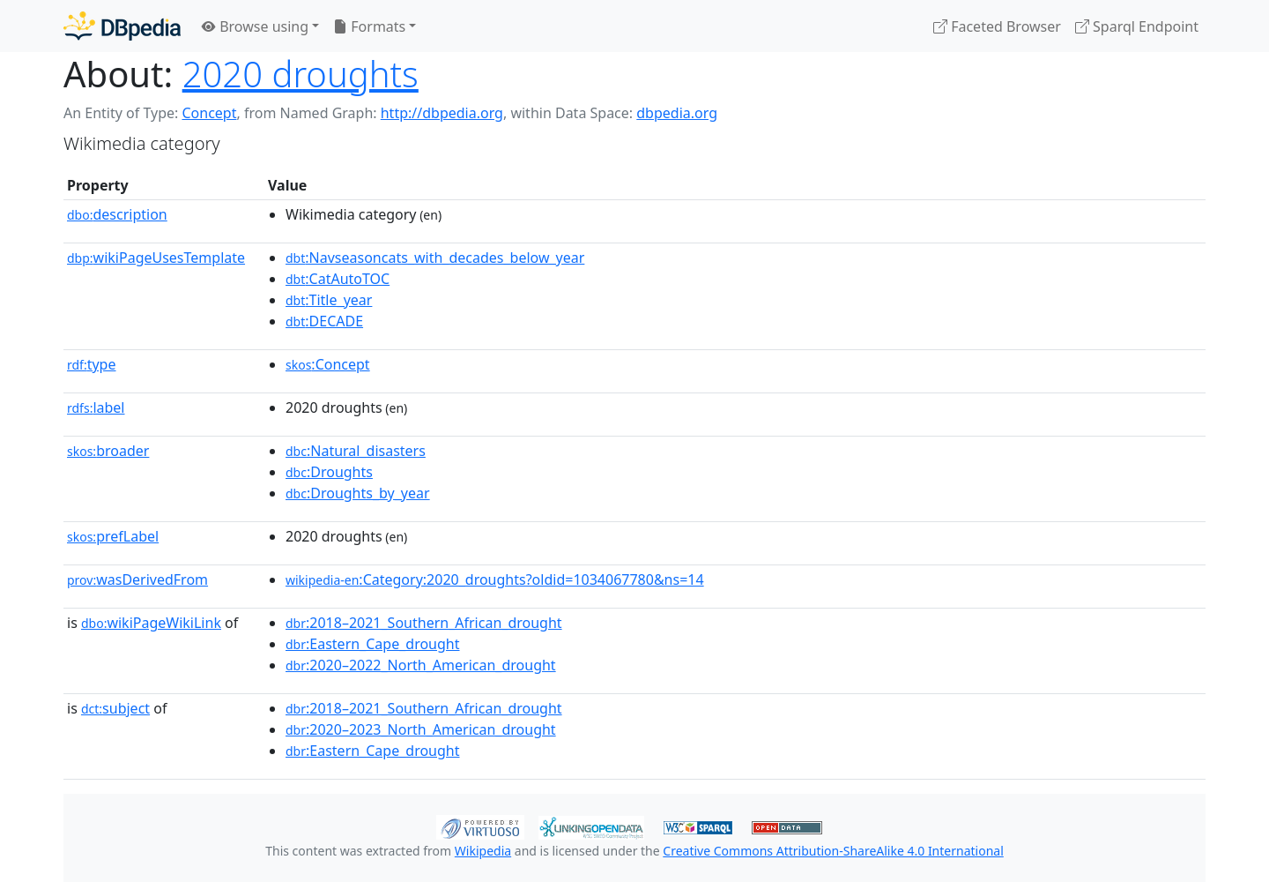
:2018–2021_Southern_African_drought (424, 622)
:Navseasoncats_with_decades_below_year (435, 257)
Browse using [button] (255, 26)
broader (108, 450)
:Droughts (329, 472)
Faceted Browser (997, 26)
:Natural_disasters (356, 450)
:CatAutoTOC (338, 278)
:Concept (328, 364)
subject (115, 708)
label (96, 407)
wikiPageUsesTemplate (156, 257)
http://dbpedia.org (442, 113)
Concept (209, 113)
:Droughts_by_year (358, 493)
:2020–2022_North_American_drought (421, 665)
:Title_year (329, 300)
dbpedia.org (676, 113)
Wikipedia (483, 850)
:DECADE (324, 321)
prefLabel (113, 536)
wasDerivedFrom (137, 579)
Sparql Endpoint (1136, 26)
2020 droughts (300, 73)
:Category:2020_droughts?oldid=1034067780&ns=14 (495, 579)
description (117, 214)
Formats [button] (369, 26)
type (91, 364)
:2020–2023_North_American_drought (421, 729)
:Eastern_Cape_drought (373, 644)
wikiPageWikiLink (151, 622)
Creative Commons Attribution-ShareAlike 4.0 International (833, 850)
